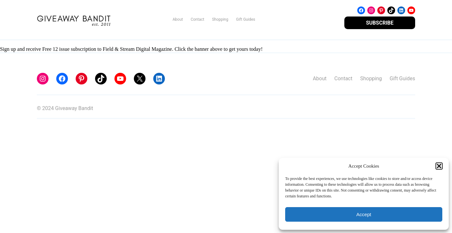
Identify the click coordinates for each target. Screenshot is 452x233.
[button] (439, 166)
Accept (363, 214)
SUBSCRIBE (379, 23)
